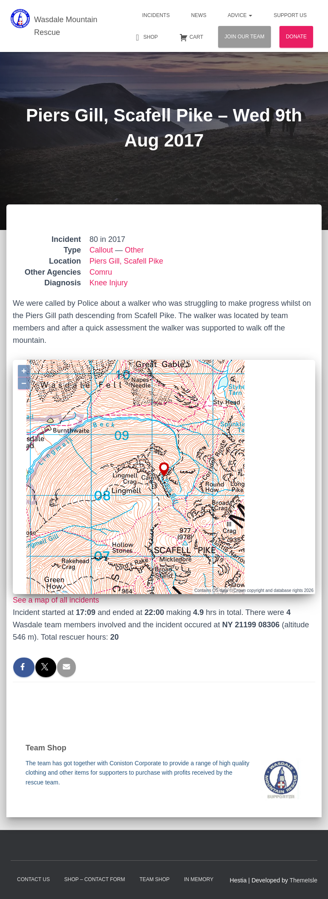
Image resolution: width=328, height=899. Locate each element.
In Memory (198, 879)
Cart (191, 37)
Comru (100, 272)
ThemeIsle (303, 880)
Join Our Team (244, 37)
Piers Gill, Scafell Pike (126, 261)
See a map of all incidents (57, 600)
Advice (239, 15)
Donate (296, 37)
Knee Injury (108, 283)
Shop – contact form (94, 879)
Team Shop (154, 879)
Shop (145, 37)
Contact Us (33, 879)
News (198, 15)
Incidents (156, 15)
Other (134, 250)
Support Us (290, 15)
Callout (101, 250)
